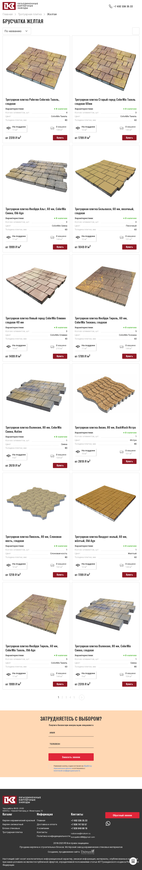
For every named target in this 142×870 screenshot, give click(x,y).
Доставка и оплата (47, 823)
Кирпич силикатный (13, 823)
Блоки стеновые (11, 827)
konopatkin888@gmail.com (84, 837)
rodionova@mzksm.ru (82, 833)
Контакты (42, 831)
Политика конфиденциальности (53, 835)
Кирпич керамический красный (19, 819)
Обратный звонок (122, 814)
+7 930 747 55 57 (79, 823)
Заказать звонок (71, 763)
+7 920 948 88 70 (79, 827)
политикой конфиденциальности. (67, 776)
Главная (41, 819)
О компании (43, 827)
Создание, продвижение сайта (71, 852)
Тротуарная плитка (13, 831)
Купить (58, 138)
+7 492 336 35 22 (122, 6)
